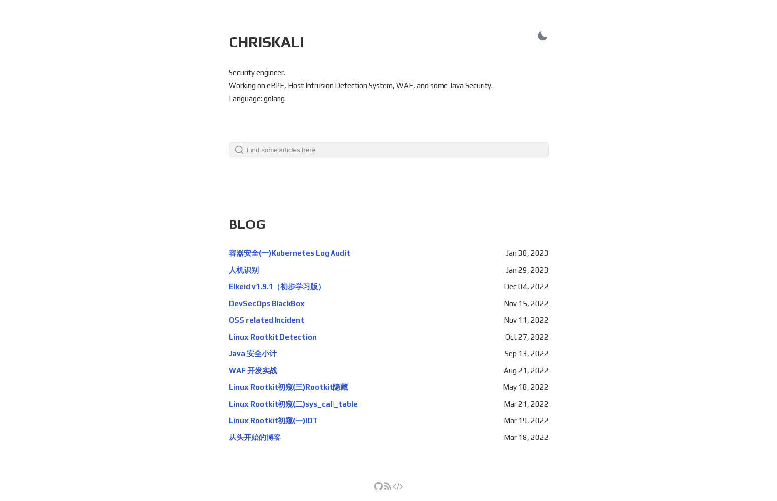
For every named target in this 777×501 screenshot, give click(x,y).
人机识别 (244, 270)
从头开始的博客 (255, 437)
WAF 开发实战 (253, 370)
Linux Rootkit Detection (273, 337)
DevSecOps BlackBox (267, 303)
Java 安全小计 (253, 353)
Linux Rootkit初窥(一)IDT (273, 420)
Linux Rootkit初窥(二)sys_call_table (293, 404)
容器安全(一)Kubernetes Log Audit (289, 253)
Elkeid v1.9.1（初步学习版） (277, 286)
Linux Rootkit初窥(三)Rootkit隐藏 (288, 387)
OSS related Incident (266, 320)
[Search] (389, 149)
